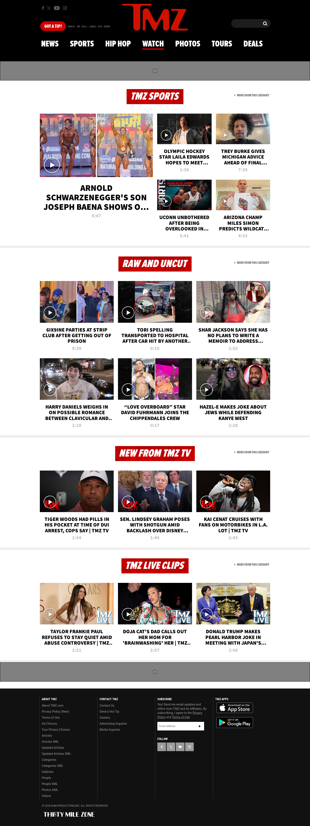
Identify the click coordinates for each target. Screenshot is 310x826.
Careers (105, 717)
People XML (50, 784)
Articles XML (50, 741)
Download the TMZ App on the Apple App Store (234, 707)
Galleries (47, 772)
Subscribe (199, 726)
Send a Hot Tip (109, 711)
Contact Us (107, 705)
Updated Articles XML (56, 753)
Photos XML (50, 790)
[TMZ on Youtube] (56, 8)
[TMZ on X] (49, 8)
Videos (46, 796)
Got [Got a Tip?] (53, 26)
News (50, 44)
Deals (253, 44)
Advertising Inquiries (113, 723)
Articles (47, 735)
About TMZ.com (53, 705)
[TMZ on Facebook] (42, 8)
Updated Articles (53, 747)
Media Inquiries (110, 729)
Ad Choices (49, 723)
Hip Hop (118, 44)
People (46, 778)
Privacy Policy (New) (55, 711)
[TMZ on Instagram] (65, 7)
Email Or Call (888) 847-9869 (89, 26)
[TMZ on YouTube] (180, 747)
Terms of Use (51, 717)
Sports (82, 44)
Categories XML (52, 765)
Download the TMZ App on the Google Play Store (234, 722)
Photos (187, 44)
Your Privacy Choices (56, 729)
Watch (153, 44)
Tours (222, 44)
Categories (49, 759)
